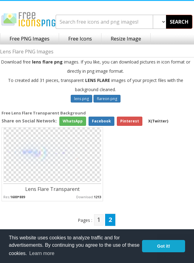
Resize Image (126, 38)
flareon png (107, 98)
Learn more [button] (41, 253)
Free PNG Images (29, 38)
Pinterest (129, 121)
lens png (81, 98)
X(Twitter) (158, 121)
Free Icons (80, 38)
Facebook (101, 121)
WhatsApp (73, 121)
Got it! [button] (163, 246)
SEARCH (179, 21)
